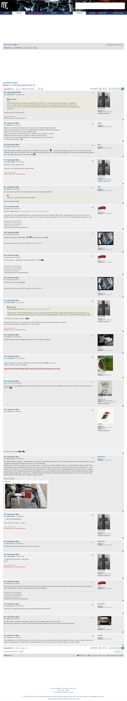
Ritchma (25, 85)
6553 (104, 212)
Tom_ (34, 85)
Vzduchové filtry (10, 83)
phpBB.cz (67, 690)
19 (103, 125)
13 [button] (116, 89)
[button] (100, 89)
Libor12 (30, 85)
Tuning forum (101, 696)
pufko (99, 626)
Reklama (50, 698)
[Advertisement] (100, 6)
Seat (74, 696)
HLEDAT (54, 13)
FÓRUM (19, 13)
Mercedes (50, 696)
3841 (104, 374)
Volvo (89, 696)
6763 (104, 399)
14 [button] (119, 89)
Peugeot (65, 696)
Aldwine (100, 123)
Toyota (85, 696)
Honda (42, 696)
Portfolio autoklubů (57, 698)
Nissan (61, 696)
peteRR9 (100, 424)
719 (104, 628)
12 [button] (113, 89)
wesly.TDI (100, 397)
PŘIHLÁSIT (102, 13)
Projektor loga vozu (36, 13)
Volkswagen (94, 696)
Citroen (31, 696)
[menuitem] (16, 45)
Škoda (77, 696)
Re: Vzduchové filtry (12, 92)
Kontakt (64, 698)
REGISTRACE (118, 13)
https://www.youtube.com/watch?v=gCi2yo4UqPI (34, 211)
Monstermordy (101, 456)
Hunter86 (100, 635)
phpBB (58, 688)
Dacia (35, 696)
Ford (38, 696)
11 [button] (110, 89)
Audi (24, 696)
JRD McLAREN (101, 108)
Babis (99, 144)
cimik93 (100, 346)
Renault (70, 696)
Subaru (81, 696)
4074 (104, 110)
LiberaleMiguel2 (102, 371)
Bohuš (15, 85)
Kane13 (20, 85)
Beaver (99, 210)
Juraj (99, 245)
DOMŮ (6, 13)
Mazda (46, 696)
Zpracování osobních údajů (73, 698)
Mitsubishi (56, 696)
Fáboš (11, 85)
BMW (27, 696)
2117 (104, 248)
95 (103, 426)
